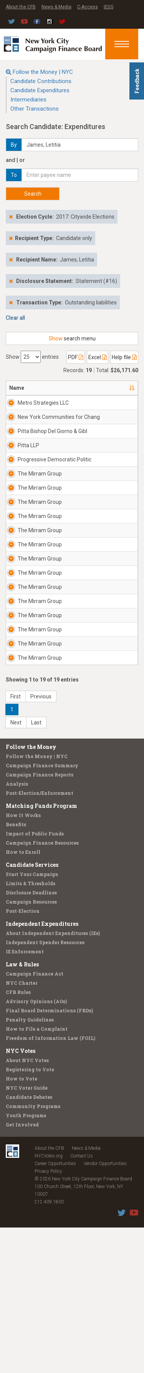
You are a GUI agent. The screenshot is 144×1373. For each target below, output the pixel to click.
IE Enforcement (25, 1097)
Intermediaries (28, 99)
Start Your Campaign (32, 1020)
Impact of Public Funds (35, 979)
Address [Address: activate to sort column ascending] (102, 388)
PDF (75, 357)
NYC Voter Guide (27, 1233)
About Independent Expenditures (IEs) (53, 1079)
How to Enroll (23, 997)
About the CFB (21, 7)
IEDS (108, 7)
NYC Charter (21, 1128)
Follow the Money (31, 892)
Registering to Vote (30, 1215)
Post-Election (23, 1056)
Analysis (17, 929)
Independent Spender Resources (45, 1088)
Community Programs (33, 1252)
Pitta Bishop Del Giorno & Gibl (47, 450)
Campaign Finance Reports (39, 920)
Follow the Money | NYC (43, 72)
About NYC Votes (27, 1206)
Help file (124, 357)
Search (32, 194)
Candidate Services (32, 1010)
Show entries (32, 357)
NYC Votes (20, 1196)
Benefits (16, 970)
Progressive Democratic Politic (47, 494)
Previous (40, 842)
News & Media (56, 7)
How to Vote (21, 1224)
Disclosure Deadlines (31, 1038)
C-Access (87, 7)
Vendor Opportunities (105, 1309)
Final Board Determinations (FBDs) (49, 1156)
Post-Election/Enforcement (39, 938)
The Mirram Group (40, 512)
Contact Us (81, 1301)
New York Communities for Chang (50, 428)
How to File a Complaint (37, 1174)
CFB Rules (18, 1137)
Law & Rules (22, 1109)
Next (16, 868)
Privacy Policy (48, 1316)
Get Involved (22, 1270)
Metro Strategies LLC (43, 403)
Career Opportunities (55, 1309)
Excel (97, 357)
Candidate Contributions (40, 81)
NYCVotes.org (49, 1301)
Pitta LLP (28, 468)
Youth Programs (26, 1261)
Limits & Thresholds (30, 1029)
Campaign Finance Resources (42, 988)
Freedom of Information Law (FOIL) (50, 1183)
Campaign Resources (31, 1047)
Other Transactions (34, 108)
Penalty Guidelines (30, 1165)
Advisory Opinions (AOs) (36, 1147)
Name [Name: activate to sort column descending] (16, 388)
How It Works (23, 961)
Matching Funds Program (41, 951)
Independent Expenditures (42, 1069)
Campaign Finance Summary (42, 911)
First (15, 842)
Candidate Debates (29, 1242)
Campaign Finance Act (34, 1119)
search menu (72, 338)
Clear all (15, 318)
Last (36, 868)
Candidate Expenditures (40, 90)
